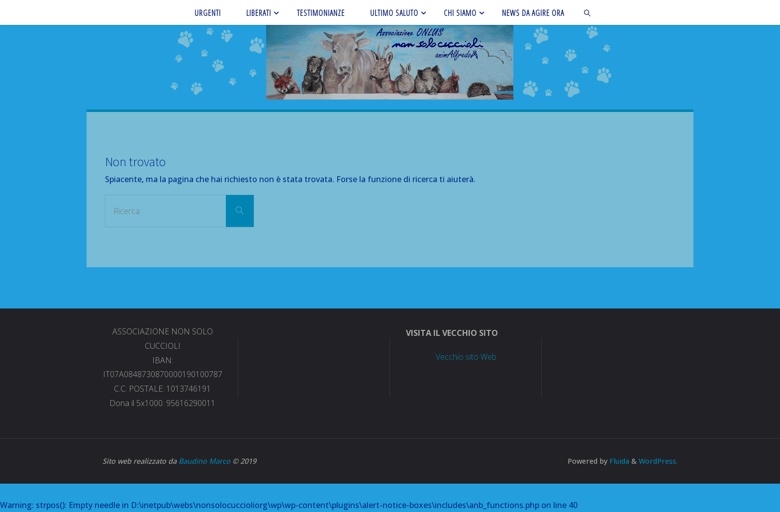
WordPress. (658, 461)
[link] (587, 12)
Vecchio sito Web (466, 356)
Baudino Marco (204, 461)
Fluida (618, 461)
